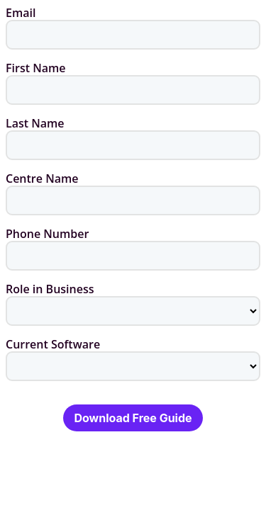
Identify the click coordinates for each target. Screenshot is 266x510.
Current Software (53, 344)
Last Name (35, 123)
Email (20, 13)
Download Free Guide (133, 418)
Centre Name (42, 178)
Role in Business (50, 289)
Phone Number (47, 234)
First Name (35, 68)
